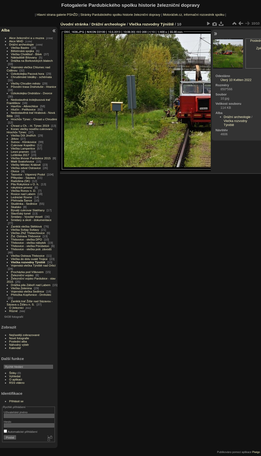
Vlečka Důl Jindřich (23, 135)
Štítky (12, 372)
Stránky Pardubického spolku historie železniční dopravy (120, 14)
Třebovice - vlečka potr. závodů (31, 249)
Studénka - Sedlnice (24, 203)
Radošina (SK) (20, 180)
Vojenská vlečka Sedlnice (27, 291)
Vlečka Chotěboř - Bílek (26, 54)
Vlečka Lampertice (23, 148)
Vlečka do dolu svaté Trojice (29, 258)
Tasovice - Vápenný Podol (28, 174)
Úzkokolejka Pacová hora (27, 73)
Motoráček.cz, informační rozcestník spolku (193, 14)
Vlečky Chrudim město (25, 83)
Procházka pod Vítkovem (27, 272)
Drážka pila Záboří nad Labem (30, 284)
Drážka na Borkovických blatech (32, 60)
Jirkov (15, 138)
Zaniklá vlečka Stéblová (26, 226)
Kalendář (15, 348)
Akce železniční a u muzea (26, 38)
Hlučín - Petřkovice (23, 109)
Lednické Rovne (21, 197)
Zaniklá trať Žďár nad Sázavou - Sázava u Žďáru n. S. (29, 303)
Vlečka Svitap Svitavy (25, 229)
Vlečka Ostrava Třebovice (28, 255)
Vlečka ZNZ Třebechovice (28, 232)
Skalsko (16, 206)
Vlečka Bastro (20, 47)
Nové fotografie (19, 338)
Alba (5, 30)
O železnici (16, 307)
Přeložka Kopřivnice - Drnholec (31, 294)
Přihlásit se (16, 401)
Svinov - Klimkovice (23, 142)
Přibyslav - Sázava (23, 177)
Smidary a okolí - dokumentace (31, 220)
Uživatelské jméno (16, 412)
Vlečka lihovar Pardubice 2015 (31, 158)
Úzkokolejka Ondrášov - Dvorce (31, 93)
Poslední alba (18, 341)
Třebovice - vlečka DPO (26, 239)
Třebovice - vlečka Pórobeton (30, 246)
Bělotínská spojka (22, 50)
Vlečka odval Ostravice (26, 168)
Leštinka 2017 (20, 154)
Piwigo (256, 452)
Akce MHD (16, 41)
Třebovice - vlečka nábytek (28, 242)
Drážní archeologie (21, 44)
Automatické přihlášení (21, 431)
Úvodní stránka (74, 24)
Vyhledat (14, 376)
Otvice (15, 171)
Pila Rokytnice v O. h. (25, 184)
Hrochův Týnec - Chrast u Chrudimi (34, 119)
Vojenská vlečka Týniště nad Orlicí (33, 265)
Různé (13, 310)
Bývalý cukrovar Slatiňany (28, 210)
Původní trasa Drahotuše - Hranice (33, 86)
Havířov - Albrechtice (24, 106)
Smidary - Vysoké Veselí (27, 216)
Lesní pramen (20, 151)
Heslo (7, 421)
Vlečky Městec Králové (26, 164)
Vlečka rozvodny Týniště (28, 262)
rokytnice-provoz (21, 187)
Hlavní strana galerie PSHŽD (57, 14)
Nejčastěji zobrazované (24, 334)
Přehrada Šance (21, 200)
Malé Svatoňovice (22, 161)
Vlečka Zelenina (21, 288)
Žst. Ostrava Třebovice (26, 236)
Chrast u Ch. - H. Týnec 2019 (30, 125)
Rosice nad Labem (23, 194)
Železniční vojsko (22, 275)
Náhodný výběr (19, 344)
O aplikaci (15, 379)
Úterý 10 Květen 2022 (236, 80)
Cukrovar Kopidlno (23, 145)
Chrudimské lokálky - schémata (31, 76)
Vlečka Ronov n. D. (23, 190)
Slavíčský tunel (20, 213)
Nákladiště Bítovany (24, 57)
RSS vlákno (16, 382)
